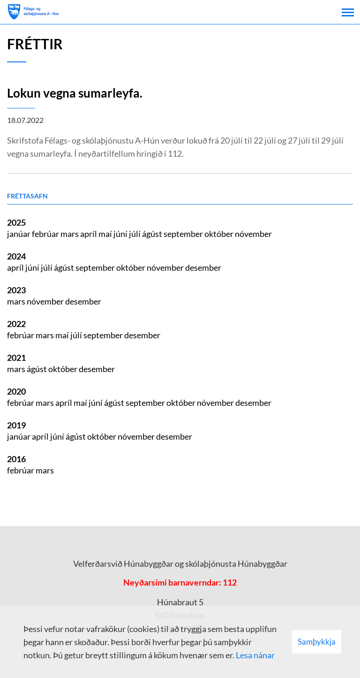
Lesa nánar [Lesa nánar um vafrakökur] (255, 655)
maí (105, 234)
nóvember (253, 234)
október (219, 234)
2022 (16, 324)
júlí (135, 234)
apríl (89, 234)
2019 (16, 425)
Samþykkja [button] (317, 642)
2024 (16, 256)
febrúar (46, 234)
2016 (16, 459)
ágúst (153, 234)
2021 (16, 357)
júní (121, 234)
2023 (16, 290)
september (184, 234)
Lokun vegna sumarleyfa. (74, 92)
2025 (16, 222)
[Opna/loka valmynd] (348, 12)
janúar (19, 234)
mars (70, 234)
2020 (16, 391)
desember (203, 267)
